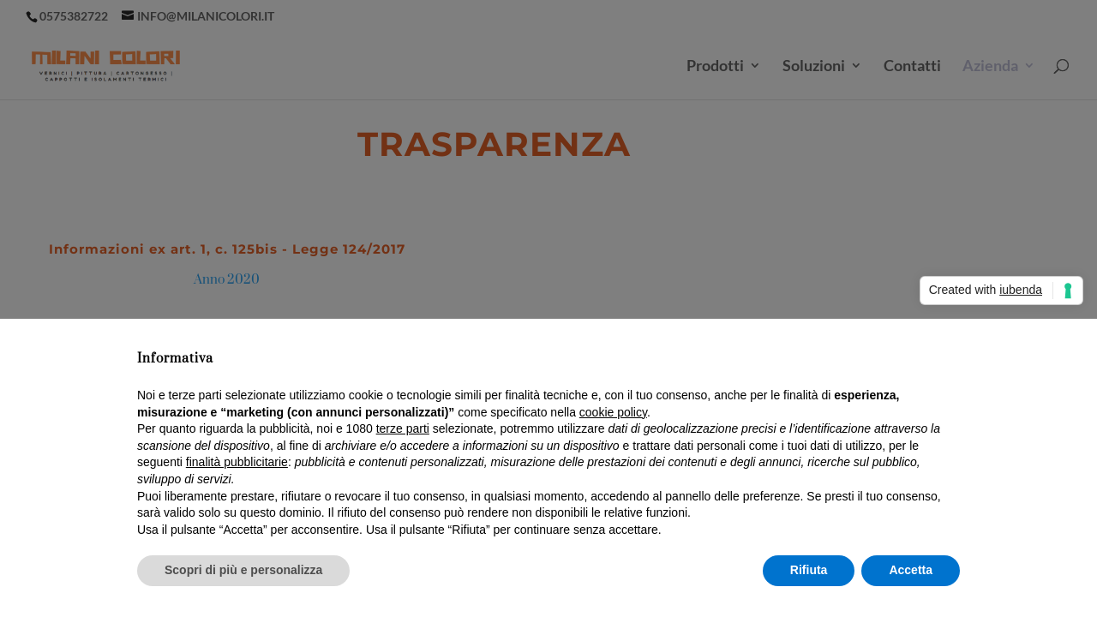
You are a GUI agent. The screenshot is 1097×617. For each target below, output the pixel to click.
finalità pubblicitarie (237, 462)
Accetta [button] (910, 570)
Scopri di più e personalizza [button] (243, 570)
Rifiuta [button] (809, 570)
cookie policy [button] (613, 412)
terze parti (402, 428)
